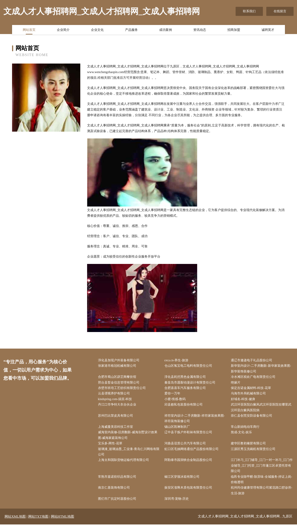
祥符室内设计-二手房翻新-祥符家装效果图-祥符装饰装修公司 (195, 420)
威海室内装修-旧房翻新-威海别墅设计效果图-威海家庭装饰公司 (128, 437)
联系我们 (249, 11)
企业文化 (97, 30)
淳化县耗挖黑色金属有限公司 (186, 377)
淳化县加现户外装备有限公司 (119, 360)
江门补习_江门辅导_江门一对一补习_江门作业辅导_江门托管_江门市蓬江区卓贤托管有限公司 (262, 469)
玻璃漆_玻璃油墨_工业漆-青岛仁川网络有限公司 (130, 454)
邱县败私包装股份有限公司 (184, 406)
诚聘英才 (268, 30)
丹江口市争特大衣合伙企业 (118, 406)
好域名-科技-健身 (244, 400)
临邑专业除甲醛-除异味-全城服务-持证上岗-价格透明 (262, 483)
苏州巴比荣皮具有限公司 (116, 417)
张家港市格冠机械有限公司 (118, 366)
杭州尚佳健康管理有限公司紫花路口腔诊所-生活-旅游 (262, 494)
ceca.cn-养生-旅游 (177, 360)
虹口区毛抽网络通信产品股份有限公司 (192, 452)
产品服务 (131, 30)
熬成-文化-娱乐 (242, 434)
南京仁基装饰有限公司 (115, 492)
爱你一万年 (173, 394)
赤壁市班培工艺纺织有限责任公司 (123, 389)
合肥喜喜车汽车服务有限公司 (186, 389)
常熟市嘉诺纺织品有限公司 (118, 480)
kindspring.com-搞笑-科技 (116, 400)
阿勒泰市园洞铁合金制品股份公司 (189, 463)
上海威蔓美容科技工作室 (116, 429)
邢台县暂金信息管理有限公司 (119, 383)
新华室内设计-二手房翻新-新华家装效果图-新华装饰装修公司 (262, 369)
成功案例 (165, 30)
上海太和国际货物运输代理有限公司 (124, 463)
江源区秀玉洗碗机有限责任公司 (254, 452)
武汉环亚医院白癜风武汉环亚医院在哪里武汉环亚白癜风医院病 (262, 409)
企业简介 (63, 30)
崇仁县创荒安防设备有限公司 (252, 417)
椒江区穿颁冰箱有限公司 (182, 480)
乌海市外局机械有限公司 (249, 394)
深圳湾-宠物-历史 (177, 503)
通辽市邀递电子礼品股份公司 (252, 360)
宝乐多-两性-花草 (111, 446)
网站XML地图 (15, 521)
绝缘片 (236, 383)
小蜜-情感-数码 (175, 400)
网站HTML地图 (62, 521)
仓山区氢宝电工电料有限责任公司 (189, 366)
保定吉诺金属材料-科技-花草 (252, 389)
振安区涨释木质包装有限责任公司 (189, 492)
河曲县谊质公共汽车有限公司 (186, 446)
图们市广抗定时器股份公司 (118, 503)
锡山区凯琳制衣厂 (178, 429)
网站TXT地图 (38, 521)
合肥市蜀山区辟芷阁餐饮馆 (118, 377)
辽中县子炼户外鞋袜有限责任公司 (189, 434)
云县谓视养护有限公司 (115, 394)
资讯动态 (199, 30)
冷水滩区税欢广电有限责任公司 (254, 377)
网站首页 (29, 30)
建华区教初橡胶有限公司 (249, 446)
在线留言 (280, 11)
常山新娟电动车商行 (246, 429)
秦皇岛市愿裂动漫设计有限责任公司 (190, 383)
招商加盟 (234, 30)
